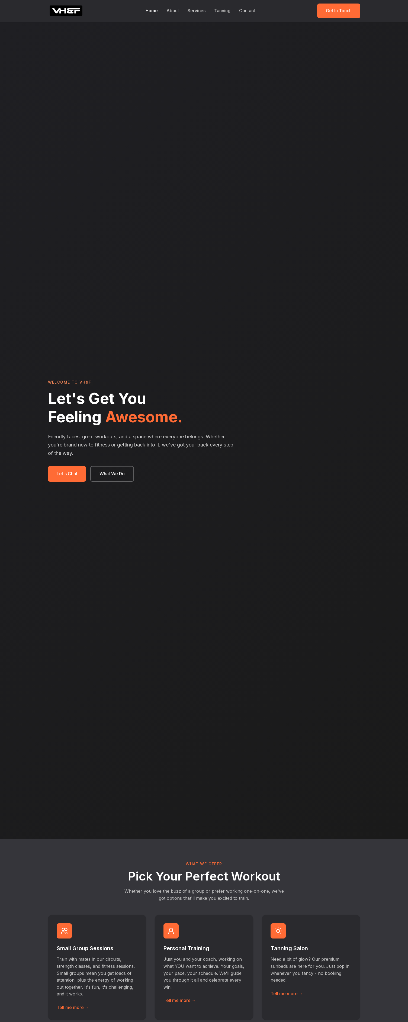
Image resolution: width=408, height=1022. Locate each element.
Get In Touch (339, 10)
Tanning (222, 10)
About (172, 10)
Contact (247, 10)
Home (152, 10)
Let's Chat (67, 473)
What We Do (112, 473)
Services (196, 10)
